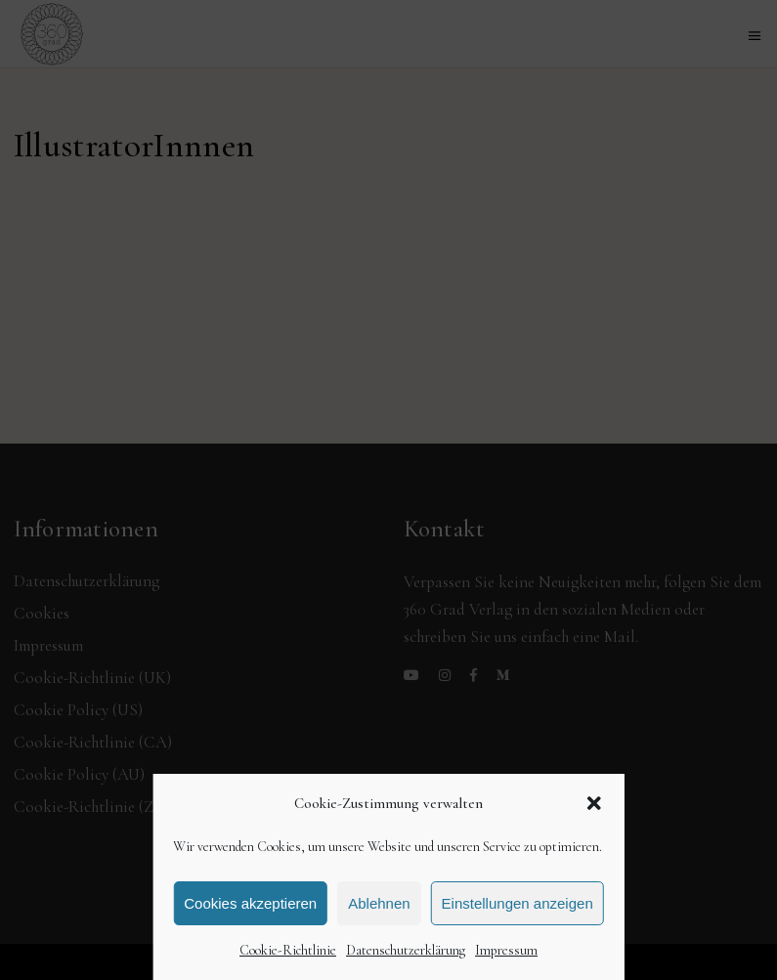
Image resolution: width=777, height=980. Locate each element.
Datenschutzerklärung (405, 950)
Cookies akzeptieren (250, 903)
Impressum (506, 950)
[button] (594, 803)
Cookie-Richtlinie (287, 950)
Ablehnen (379, 903)
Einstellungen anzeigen (517, 903)
